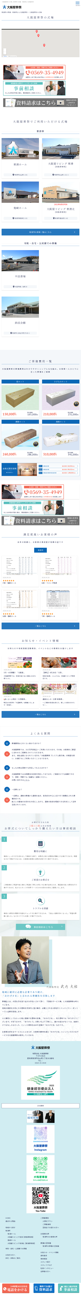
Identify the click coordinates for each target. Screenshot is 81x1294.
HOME (7, 1218)
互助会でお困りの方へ (51, 1227)
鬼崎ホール (12, 1240)
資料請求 (43, 1255)
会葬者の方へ (45, 1271)
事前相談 (43, 1259)
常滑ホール (12, 1234)
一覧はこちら (40, 626)
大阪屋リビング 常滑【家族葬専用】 (21, 1237)
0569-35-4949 (40, 1063)
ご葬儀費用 (44, 1218)
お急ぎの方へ (10, 1255)
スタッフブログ (46, 1265)
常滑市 (7, 1231)
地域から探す (10, 1227)
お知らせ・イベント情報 (49, 1252)
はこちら (39, 927)
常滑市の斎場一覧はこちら (40, 232)
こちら (26, 780)
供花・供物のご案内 (12, 1258)
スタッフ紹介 (45, 1262)
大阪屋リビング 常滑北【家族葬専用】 (22, 1243)
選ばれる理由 (10, 1221)
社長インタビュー (47, 1268)
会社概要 (40, 1106)
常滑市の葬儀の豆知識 (51, 1246)
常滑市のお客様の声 (50, 1237)
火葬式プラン (47, 1221)
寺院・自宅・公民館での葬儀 (16, 1248)
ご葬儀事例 (47, 1224)
